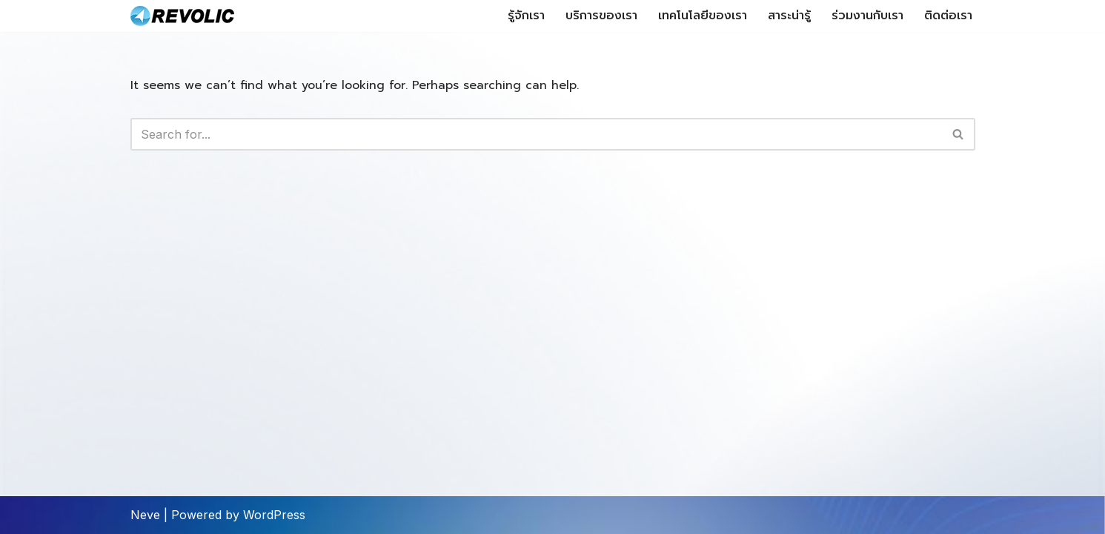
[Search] (536, 134)
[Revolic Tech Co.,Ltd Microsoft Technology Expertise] (182, 16)
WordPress (274, 514)
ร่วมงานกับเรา (867, 15)
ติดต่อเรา (948, 15)
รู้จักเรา (526, 15)
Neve (145, 514)
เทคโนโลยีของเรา (702, 15)
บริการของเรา (601, 15)
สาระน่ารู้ (789, 15)
